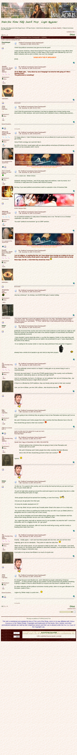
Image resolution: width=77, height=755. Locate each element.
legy (3, 410)
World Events (39, 28)
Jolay (3, 106)
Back (49, 639)
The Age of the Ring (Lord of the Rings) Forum (13, 28)
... (6, 35)
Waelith (59, 28)
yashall (18, 603)
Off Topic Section (30, 28)
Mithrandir (5, 132)
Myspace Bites (22, 208)
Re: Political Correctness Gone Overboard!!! (32, 67)
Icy (51, 28)
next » (73, 31)
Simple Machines (57, 630)
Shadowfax (5, 290)
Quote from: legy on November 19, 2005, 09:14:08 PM (31, 442)
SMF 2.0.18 (39, 630)
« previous (69, 31)
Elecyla (54, 28)
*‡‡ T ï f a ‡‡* (6, 170)
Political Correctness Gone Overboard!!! (31, 43)
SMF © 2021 (47, 630)
